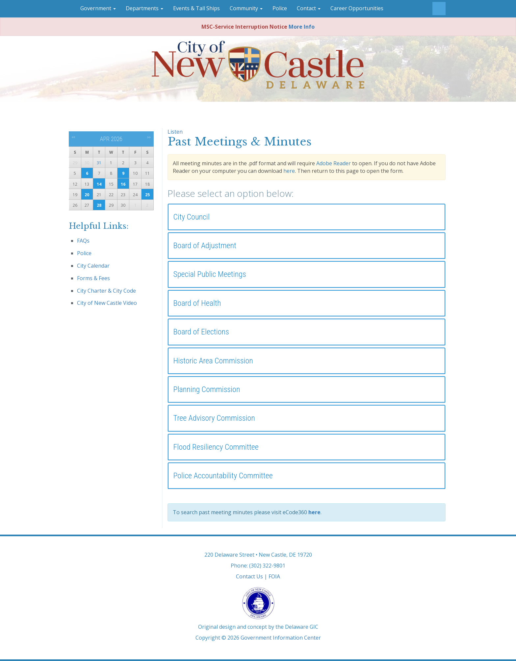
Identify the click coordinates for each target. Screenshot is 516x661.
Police (279, 8)
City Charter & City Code (106, 290)
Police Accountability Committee (223, 475)
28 (99, 205)
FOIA (274, 576)
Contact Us (249, 576)
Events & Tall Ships (196, 8)
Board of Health (197, 303)
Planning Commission (206, 389)
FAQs (83, 240)
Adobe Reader (333, 163)
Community (246, 8)
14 (99, 184)
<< (73, 137)
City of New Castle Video (107, 302)
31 (99, 163)
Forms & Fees (93, 278)
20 (87, 195)
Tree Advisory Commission (214, 418)
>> (149, 137)
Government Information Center (281, 637)
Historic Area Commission (213, 360)
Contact (309, 8)
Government (98, 8)
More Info (302, 26)
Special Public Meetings (209, 274)
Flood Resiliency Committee (216, 447)
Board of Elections (201, 331)
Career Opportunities (356, 8)
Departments (144, 8)
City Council (191, 217)
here (289, 170)
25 (147, 195)
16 (123, 184)
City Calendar (93, 265)
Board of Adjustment (204, 245)
